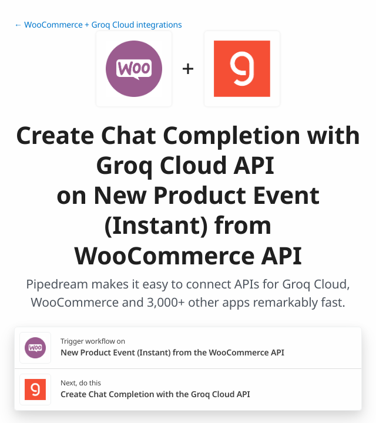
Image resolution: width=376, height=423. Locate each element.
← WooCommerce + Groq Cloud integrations (98, 25)
